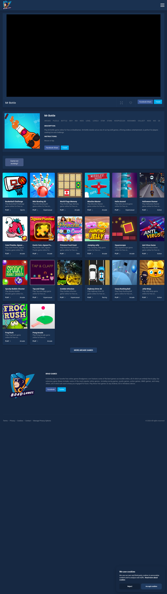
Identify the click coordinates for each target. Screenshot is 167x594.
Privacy (12, 499)
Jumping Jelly (93, 245)
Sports (22, 210)
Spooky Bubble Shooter (15, 289)
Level (88, 121)
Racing (104, 297)
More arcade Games (83, 350)
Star (103, 121)
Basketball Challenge (14, 201)
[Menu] (162, 5)
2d (159, 121)
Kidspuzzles (119, 121)
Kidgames (131, 121)
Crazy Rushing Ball (122, 289)
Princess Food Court (68, 245)
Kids (82, 121)
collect (141, 121)
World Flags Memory (68, 201)
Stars (109, 121)
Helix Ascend (120, 201)
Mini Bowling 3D (39, 201)
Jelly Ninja (146, 289)
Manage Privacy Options (42, 499)
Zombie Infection (67, 289)
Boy (71, 121)
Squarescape (120, 245)
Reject (129, 586)
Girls (78, 254)
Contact (28, 499)
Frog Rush (9, 333)
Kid (76, 121)
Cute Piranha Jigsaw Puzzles (17, 245)
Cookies (20, 499)
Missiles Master (94, 201)
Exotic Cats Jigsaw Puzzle (43, 245)
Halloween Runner (149, 201)
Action (159, 210)
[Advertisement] (83, 394)
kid (154, 121)
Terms (5, 499)
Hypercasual (47, 210)
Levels (96, 121)
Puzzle (56, 121)
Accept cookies (151, 586)
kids (149, 121)
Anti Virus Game (149, 245)
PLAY (7, 210)
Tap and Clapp (38, 289)
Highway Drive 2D (94, 289)
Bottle (64, 121)
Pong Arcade (38, 333)
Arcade (47, 121)
